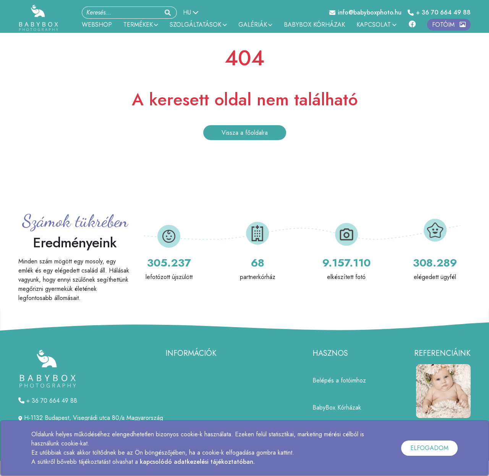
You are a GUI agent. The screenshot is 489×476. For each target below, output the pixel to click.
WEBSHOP (97, 24)
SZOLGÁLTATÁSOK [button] (198, 24)
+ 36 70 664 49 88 (439, 12)
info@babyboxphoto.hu (365, 12)
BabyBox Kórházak (337, 407)
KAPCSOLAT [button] (376, 24)
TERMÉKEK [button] (140, 24)
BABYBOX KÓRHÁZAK (314, 24)
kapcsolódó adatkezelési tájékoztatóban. (197, 461)
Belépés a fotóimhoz (339, 380)
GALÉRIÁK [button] (255, 24)
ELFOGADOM (429, 448)
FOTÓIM (449, 24)
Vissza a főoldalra (245, 132)
